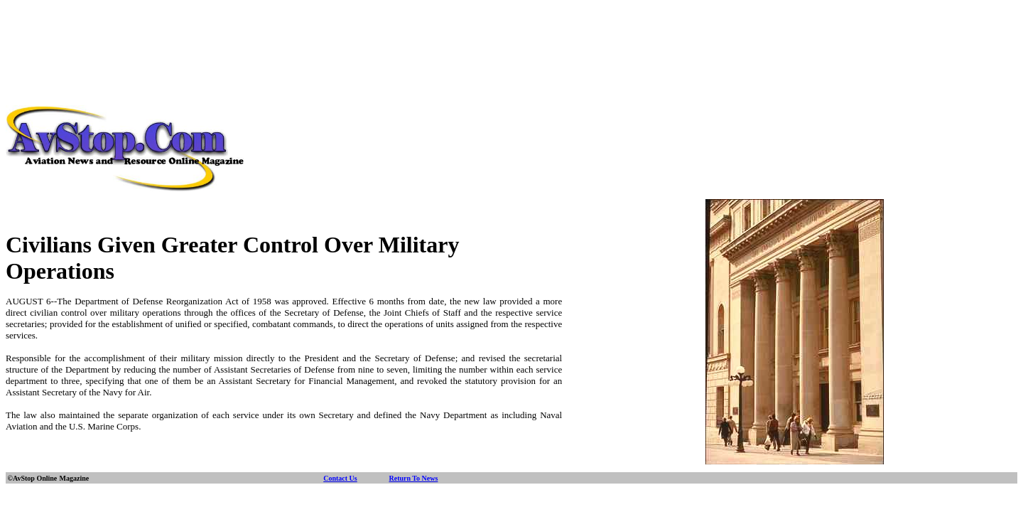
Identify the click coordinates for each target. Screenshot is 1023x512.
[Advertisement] (511, 38)
